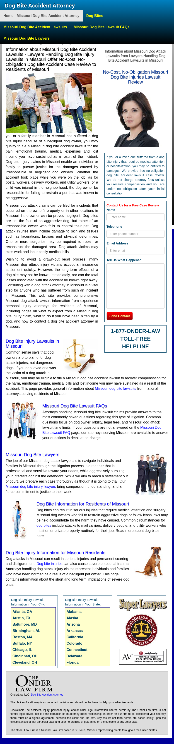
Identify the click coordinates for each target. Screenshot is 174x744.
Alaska (72, 618)
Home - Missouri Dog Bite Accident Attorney (41, 16)
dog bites (43, 525)
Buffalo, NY (22, 643)
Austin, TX (21, 618)
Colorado (74, 643)
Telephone (114, 226)
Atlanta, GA (22, 612)
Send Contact (119, 316)
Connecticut (76, 650)
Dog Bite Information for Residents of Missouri (82, 503)
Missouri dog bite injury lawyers (31, 486)
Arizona (73, 624)
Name (110, 210)
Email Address (117, 243)
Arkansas (74, 631)
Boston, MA (22, 637)
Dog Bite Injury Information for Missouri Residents (55, 552)
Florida (72, 662)
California (74, 637)
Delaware (74, 656)
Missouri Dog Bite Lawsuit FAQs (101, 27)
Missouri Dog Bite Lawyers (26, 38)
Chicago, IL (22, 650)
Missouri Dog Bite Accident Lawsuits (35, 27)
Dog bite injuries (49, 564)
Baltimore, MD (24, 624)
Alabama (74, 612)
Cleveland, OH (24, 662)
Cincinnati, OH (24, 656)
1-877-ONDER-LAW (135, 331)
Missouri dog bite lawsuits (115, 388)
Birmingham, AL (26, 631)
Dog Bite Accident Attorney (40, 5)
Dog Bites (94, 16)
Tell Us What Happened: (124, 260)
